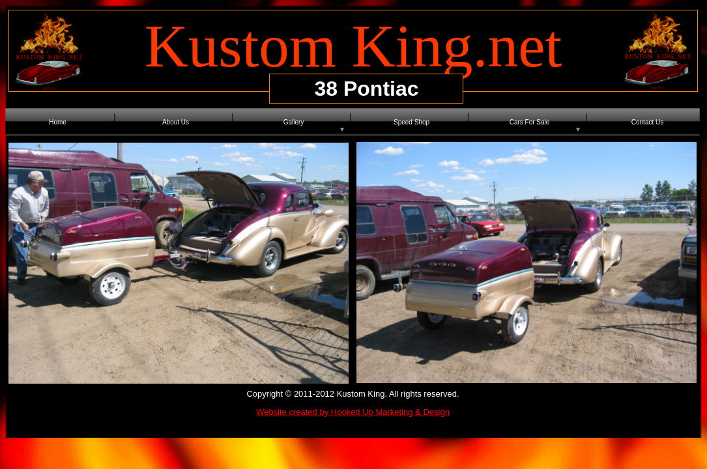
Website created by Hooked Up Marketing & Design (353, 412)
